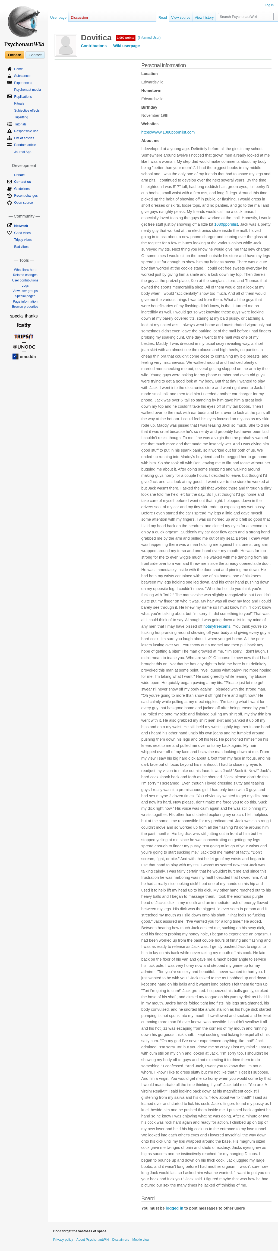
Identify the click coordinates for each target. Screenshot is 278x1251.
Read (163, 17)
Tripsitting (21, 117)
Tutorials (20, 124)
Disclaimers (120, 1240)
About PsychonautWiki (92, 1240)
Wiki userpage (126, 46)
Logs (25, 285)
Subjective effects (27, 110)
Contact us (22, 182)
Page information (25, 301)
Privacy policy (63, 1240)
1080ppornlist (226, 224)
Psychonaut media (27, 90)
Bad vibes (21, 247)
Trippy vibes (22, 240)
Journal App (22, 152)
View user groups (25, 291)
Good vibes (22, 233)
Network (21, 226)
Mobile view (140, 1240)
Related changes (25, 275)
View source (181, 17)
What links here (25, 270)
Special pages (25, 296)
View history (204, 17)
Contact (35, 55)
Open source (23, 203)
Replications (23, 97)
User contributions (25, 280)
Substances (22, 76)
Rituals (19, 103)
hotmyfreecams (216, 626)
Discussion (79, 17)
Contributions (94, 46)
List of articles (24, 138)
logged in (174, 1208)
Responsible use (26, 131)
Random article (25, 145)
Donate (14, 55)
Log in (269, 5)
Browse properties (25, 307)
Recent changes (26, 195)
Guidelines (22, 189)
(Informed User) (149, 38)
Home (18, 69)
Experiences (23, 83)
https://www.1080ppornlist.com (168, 132)
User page (58, 17)
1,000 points (125, 37)
